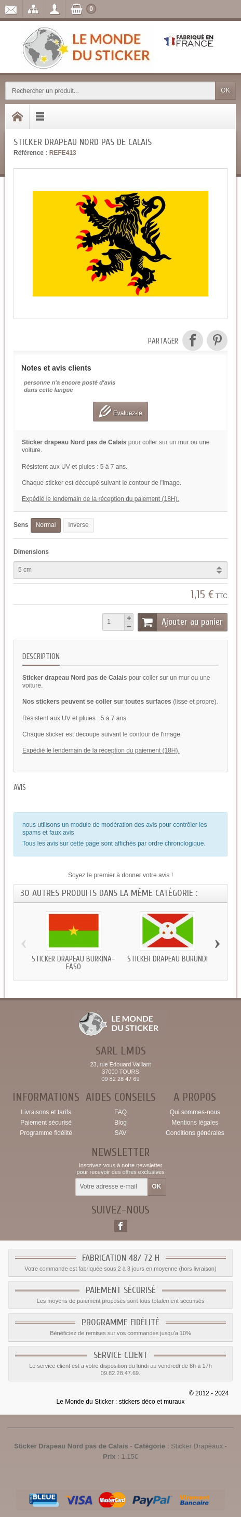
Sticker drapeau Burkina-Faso (73, 963)
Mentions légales (194, 1122)
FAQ (120, 1112)
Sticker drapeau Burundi (167, 959)
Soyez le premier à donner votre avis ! (120, 875)
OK (225, 90)
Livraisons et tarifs (46, 1112)
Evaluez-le (120, 411)
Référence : (30, 152)
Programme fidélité (46, 1133)
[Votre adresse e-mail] (111, 1187)
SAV (120, 1133)
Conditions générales (195, 1133)
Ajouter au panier (180, 622)
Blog (120, 1122)
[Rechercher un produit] (110, 91)
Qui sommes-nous (195, 1112)
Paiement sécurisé (46, 1122)
